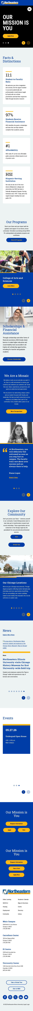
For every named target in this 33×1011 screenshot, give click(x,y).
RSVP (7, 769)
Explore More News (9, 635)
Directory (20, 910)
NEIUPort (5, 903)
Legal (24, 1004)
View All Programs (16, 240)
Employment (6, 910)
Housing (5, 907)
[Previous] (23, 43)
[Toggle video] (29, 9)
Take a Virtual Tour (16, 982)
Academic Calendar (23, 899)
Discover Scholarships (14, 359)
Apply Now (10, 36)
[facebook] (5, 997)
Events (20, 907)
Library (20, 914)
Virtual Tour (16, 544)
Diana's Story (13, 477)
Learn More (10, 286)
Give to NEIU (16, 989)
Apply (9, 830)
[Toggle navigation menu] (30, 2)
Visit (16, 537)
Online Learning (7, 899)
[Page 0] (3, 42)
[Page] (12, 294)
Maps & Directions (23, 903)
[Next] (28, 300)
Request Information (16, 824)
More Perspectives (16, 411)
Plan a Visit (16, 868)
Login (28, 1004)
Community (6, 914)
